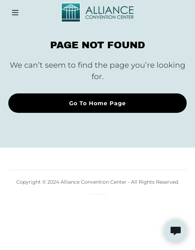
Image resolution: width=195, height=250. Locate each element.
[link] (97, 12)
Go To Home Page (97, 103)
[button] (21, 12)
